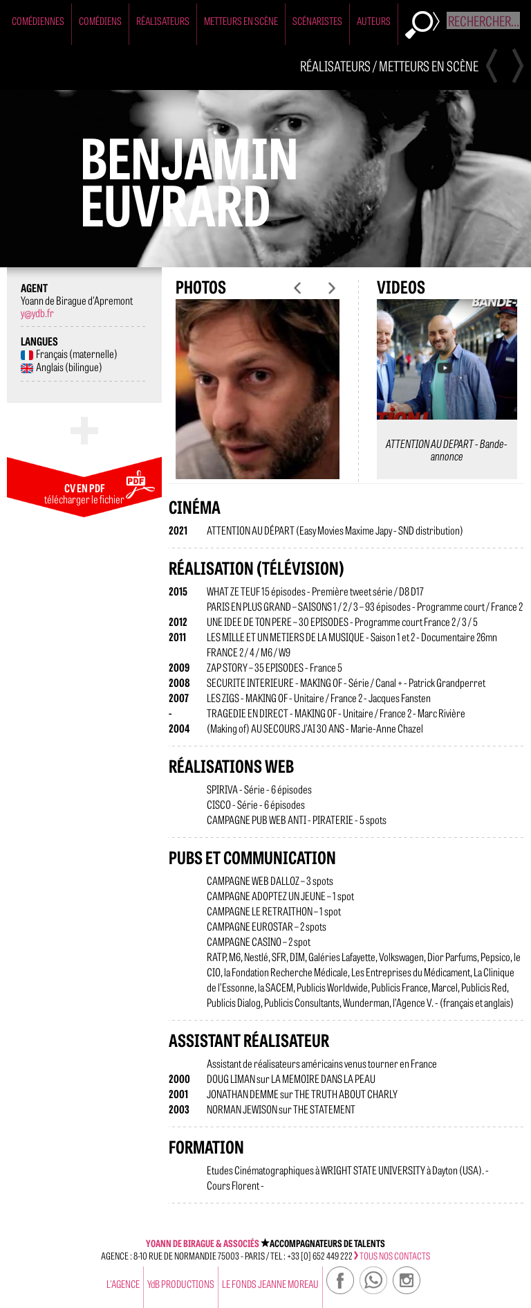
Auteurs (374, 20)
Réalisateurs (162, 20)
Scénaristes (317, 20)
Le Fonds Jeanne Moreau (270, 1283)
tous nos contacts (392, 1255)
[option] (257, 400)
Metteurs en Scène (241, 20)
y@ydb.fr (37, 312)
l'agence (123, 1283)
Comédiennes (38, 20)
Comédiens (100, 20)
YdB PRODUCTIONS (180, 1283)
